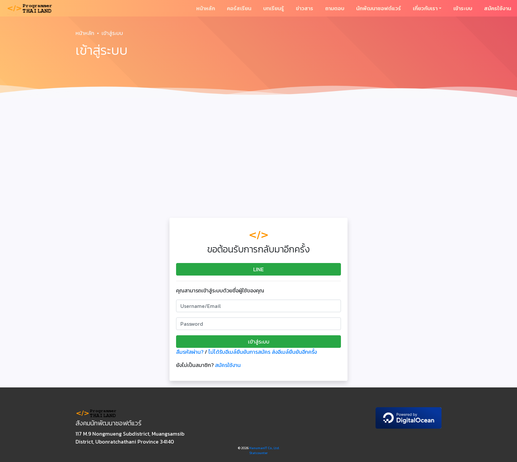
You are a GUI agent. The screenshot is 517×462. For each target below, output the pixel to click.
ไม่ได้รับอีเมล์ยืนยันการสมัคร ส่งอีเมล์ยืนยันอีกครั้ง (262, 352)
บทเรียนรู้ (273, 8)
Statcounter (258, 452)
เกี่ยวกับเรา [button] (425, 8)
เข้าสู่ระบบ (258, 342)
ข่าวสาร (304, 8)
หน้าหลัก (205, 8)
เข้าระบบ (462, 8)
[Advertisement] (258, 150)
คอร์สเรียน (239, 8)
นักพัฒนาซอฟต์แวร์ (378, 8)
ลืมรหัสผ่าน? (189, 352)
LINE (258, 269)
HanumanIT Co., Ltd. (264, 448)
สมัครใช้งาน (497, 8)
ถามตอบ (334, 8)
